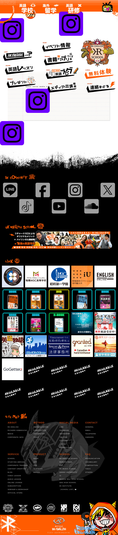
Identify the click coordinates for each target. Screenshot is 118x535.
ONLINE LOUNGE (15, 482)
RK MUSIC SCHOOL (67, 468)
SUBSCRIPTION (14, 486)
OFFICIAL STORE (15, 493)
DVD (35, 465)
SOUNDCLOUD (65, 447)
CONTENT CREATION (17, 468)
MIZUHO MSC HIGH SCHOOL (71, 479)
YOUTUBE (63, 440)
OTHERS (89, 472)
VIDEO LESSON (14, 475)
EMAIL (88, 430)
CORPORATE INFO (16, 437)
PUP (61, 465)
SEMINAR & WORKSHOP (18, 489)
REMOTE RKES (65, 462)
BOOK (36, 458)
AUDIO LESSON (14, 479)
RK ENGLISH (13, 427)
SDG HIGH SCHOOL (67, 482)
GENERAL (89, 427)
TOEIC (36, 437)
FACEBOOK (64, 430)
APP (35, 462)
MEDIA (10, 433)
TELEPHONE (90, 433)
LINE (61, 427)
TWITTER (63, 437)
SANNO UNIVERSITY (68, 472)
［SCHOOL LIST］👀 (68, 489)
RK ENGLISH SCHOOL (68, 458)
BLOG (10, 472)
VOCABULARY (40, 433)
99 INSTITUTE (65, 486)
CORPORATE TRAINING (18, 465)
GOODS (37, 472)
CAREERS (89, 437)
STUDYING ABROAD (16, 462)
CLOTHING (38, 468)
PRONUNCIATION (41, 427)
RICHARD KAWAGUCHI (17, 430)
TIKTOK (62, 444)
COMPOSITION (40, 430)
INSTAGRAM (64, 433)
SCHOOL (11, 458)
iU (60, 475)
